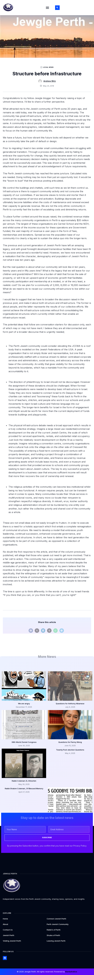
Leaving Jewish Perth (56, 941)
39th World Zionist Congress (24, 742)
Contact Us (8, 930)
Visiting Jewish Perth (12, 941)
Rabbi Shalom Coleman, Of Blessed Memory (24, 788)
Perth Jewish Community (57, 924)
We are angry (24, 703)
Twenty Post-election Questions (70, 750)
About (5, 924)
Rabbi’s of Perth (53, 930)
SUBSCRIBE (47, 837)
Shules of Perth (53, 935)
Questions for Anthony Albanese (70, 703)
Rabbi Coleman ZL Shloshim (24, 781)
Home (5, 919)
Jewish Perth (8, 935)
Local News (48, 67)
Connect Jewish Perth (56, 919)
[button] (47, 7)
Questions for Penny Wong (70, 742)
